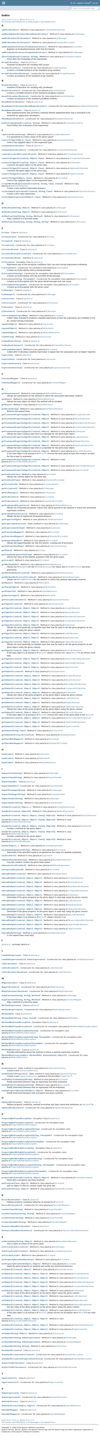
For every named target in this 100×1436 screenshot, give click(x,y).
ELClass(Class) (9, 237)
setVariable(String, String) (15, 1346)
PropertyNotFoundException (17, 1118)
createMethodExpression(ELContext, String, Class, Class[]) (32, 184)
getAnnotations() (11, 393)
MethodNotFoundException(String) (20, 1031)
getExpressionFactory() (14, 524)
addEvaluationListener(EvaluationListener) (24, 47)
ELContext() (8, 245)
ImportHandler (55, 777)
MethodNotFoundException (16, 1022)
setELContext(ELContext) (15, 1247)
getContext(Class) (11, 474)
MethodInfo (48, 328)
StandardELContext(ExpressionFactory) (22, 1359)
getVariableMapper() (12, 739)
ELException (8, 262)
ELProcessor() (9, 303)
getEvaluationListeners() (15, 514)
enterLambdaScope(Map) (15, 315)
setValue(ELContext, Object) (16, 1269)
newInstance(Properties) (14, 1074)
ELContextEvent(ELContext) (16, 254)
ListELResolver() (10, 968)
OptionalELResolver (79, 168)
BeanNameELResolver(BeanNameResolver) (24, 106)
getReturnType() (10, 595)
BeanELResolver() (11, 90)
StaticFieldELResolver (85, 466)
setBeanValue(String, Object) (17, 1241)
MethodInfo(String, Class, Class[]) (19, 1018)
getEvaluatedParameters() (15, 505)
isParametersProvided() (14, 865)
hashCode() (7, 754)
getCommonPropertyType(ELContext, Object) (25, 414)
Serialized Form (48, 22)
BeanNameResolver (12, 110)
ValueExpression (55, 519)
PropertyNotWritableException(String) (22, 1159)
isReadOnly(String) (11, 933)
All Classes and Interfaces (13, 22)
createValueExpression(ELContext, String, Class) (27, 191)
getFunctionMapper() (13, 532)
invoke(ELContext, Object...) (16, 807)
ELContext (77, 47)
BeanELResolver (10, 85)
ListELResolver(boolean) (14, 972)
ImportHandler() (10, 786)
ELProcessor (61, 212)
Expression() (8, 359)
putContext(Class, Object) (15, 1183)
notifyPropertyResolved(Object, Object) (22, 1091)
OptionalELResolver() (13, 1108)
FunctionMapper (10, 378)
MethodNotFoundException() (17, 1026)
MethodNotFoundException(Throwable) (22, 1043)
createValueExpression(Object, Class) (21, 197)
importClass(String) (12, 773)
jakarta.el (32, 62)
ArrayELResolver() (11, 68)
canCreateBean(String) (13, 134)
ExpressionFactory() (12, 368)
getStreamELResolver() (14, 600)
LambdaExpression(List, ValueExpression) (23, 959)
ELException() (9, 268)
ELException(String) (12, 273)
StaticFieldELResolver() (14, 1367)
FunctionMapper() (11, 383)
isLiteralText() (9, 856)
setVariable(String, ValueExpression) (21, 1338)
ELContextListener (74, 154)
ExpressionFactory (65, 140)
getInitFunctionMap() (13, 546)
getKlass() (7, 550)
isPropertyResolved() (13, 870)
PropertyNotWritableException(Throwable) (24, 1171)
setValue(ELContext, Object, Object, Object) (25, 1274)
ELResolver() (8, 311)
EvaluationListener (72, 57)
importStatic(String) (12, 799)
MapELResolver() (10, 987)
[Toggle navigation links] (3, 3)
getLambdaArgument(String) (17, 554)
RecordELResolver (83, 451)
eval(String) (8, 337)
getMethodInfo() (10, 564)
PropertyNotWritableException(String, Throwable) (28, 1165)
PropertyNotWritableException (18, 1148)
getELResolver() (10, 497)
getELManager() (10, 493)
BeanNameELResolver (13, 102)
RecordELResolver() (12, 1205)
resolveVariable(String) (14, 1222)
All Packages (33, 22)
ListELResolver (82, 437)
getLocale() (7, 560)
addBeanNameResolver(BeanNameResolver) (25, 34)
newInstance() (9, 1068)
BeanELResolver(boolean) (15, 96)
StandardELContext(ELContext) (18, 1355)
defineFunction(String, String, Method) (22, 216)
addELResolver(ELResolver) (16, 38)
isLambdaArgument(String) (16, 850)
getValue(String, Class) (14, 731)
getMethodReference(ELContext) (19, 577)
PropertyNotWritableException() (19, 1152)
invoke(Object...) (10, 846)
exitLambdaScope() (12, 349)
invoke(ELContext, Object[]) (16, 811)
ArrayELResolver (10, 62)
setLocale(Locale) (11, 1255)
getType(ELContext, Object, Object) (20, 608)
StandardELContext (65, 42)
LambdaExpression (66, 807)
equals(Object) (9, 324)
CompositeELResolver (55, 30)
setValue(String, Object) (14, 1333)
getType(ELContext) (12, 604)
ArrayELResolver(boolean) (15, 73)
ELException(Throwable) (14, 285)
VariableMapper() (11, 1414)
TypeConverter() (10, 1382)
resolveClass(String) (12, 1209)
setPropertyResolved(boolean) (18, 1259)
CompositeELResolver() (14, 150)
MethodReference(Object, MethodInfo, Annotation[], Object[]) (34, 1055)
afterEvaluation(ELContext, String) (20, 57)
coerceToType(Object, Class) (16, 140)
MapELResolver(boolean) (15, 991)
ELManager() (8, 294)
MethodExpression (64, 573)
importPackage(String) (13, 790)
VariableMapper (59, 1222)
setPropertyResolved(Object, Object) (21, 1264)
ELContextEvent (10, 249)
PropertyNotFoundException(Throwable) (23, 1142)
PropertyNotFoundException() (17, 1123)
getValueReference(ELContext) (18, 735)
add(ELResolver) (10, 30)
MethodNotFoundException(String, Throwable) (26, 1037)
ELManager (79, 34)
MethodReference (51, 333)
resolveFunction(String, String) (18, 1214)
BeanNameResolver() (13, 119)
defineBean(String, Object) (16, 208)
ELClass (5, 232)
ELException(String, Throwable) (18, 279)
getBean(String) (10, 409)
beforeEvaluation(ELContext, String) (21, 123)
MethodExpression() (12, 1010)
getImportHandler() (12, 541)
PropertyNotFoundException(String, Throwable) (27, 1135)
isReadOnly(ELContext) (14, 874)
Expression (48, 324)
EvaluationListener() (12, 345)
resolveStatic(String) (12, 1218)
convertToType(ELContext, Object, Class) (23, 158)
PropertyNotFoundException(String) (21, 1129)
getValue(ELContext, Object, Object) (21, 676)
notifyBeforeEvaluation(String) (18, 1085)
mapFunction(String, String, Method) (21, 995)
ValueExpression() (11, 1397)
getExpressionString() (13, 528)
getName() (7, 583)
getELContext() (10, 484)
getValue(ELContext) (12, 671)
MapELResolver (82, 441)
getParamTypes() (10, 587)
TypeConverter (77, 174)
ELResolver (75, 163)
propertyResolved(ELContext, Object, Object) (25, 1178)
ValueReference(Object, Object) (18, 1406)
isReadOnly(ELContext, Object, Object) (22, 878)
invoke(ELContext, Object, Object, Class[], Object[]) (28, 815)
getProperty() (9, 591)
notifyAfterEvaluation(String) (17, 1079)
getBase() (7, 399)
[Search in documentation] (84, 8)
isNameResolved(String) (14, 860)
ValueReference (45, 405)
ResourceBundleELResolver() (17, 1230)
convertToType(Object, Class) (17, 178)
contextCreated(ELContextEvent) (19, 154)
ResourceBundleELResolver (24, 462)
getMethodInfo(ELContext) (16, 573)
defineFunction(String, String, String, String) (25, 222)
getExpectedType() (11, 519)
